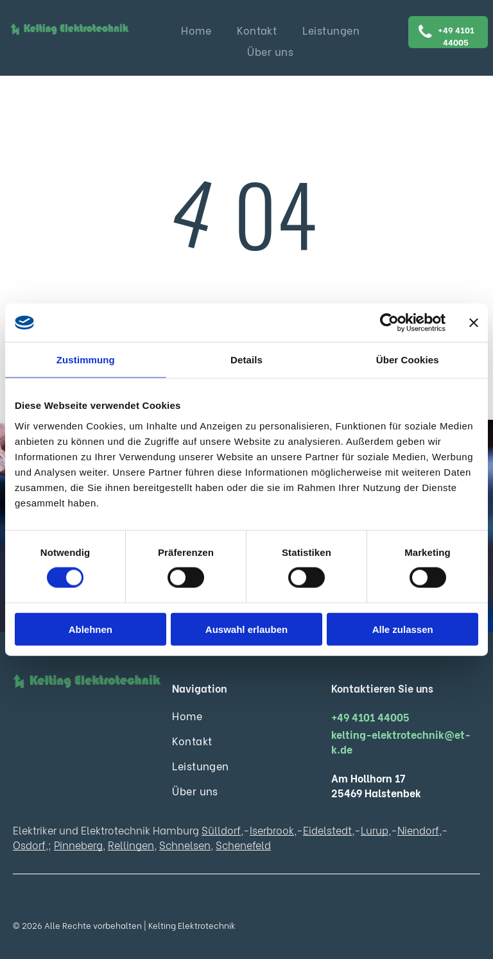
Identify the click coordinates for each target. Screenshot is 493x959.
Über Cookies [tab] (407, 359)
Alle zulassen (402, 628)
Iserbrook (272, 829)
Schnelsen (185, 844)
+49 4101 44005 (370, 716)
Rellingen (131, 844)
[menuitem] (196, 29)
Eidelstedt (327, 829)
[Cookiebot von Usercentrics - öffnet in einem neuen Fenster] (389, 323)
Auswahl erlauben (246, 628)
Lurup (374, 829)
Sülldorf (221, 829)
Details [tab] (246, 359)
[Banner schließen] (473, 322)
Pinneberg (78, 844)
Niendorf (418, 829)
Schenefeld (243, 844)
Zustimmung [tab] (85, 359)
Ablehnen (90, 628)
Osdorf (29, 844)
